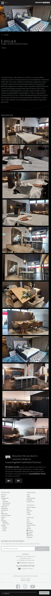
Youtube (29, 534)
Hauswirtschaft (6, 503)
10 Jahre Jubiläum (31, 507)
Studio (28, 494)
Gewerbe (3, 520)
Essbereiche (4, 506)
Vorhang (5, 527)
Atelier (28, 496)
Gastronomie (6, 523)
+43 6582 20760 (25, 565)
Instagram (30, 532)
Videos (28, 527)
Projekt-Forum (30, 501)
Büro (2, 512)
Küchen (3, 496)
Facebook (30, 530)
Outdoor (3, 517)
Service (28, 521)
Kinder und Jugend (6, 515)
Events (28, 512)
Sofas (4, 499)
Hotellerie (5, 522)
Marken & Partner (31, 525)
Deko (2, 519)
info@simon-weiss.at (26, 563)
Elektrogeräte (4, 508)
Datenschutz (30, 535)
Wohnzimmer (6, 505)
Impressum (29, 537)
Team (28, 520)
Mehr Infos (6, 593)
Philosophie (30, 523)
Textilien (3, 525)
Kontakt (29, 528)
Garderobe (5, 501)
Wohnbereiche (5, 498)
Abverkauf (29, 510)
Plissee (4, 530)
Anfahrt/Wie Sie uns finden (25, 568)
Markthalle (29, 500)
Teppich (5, 528)
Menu (4, 2)
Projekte (29, 514)
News (28, 509)
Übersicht (3, 494)
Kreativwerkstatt (31, 498)
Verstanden (43, 592)
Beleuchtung (4, 513)
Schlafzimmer (4, 510)
